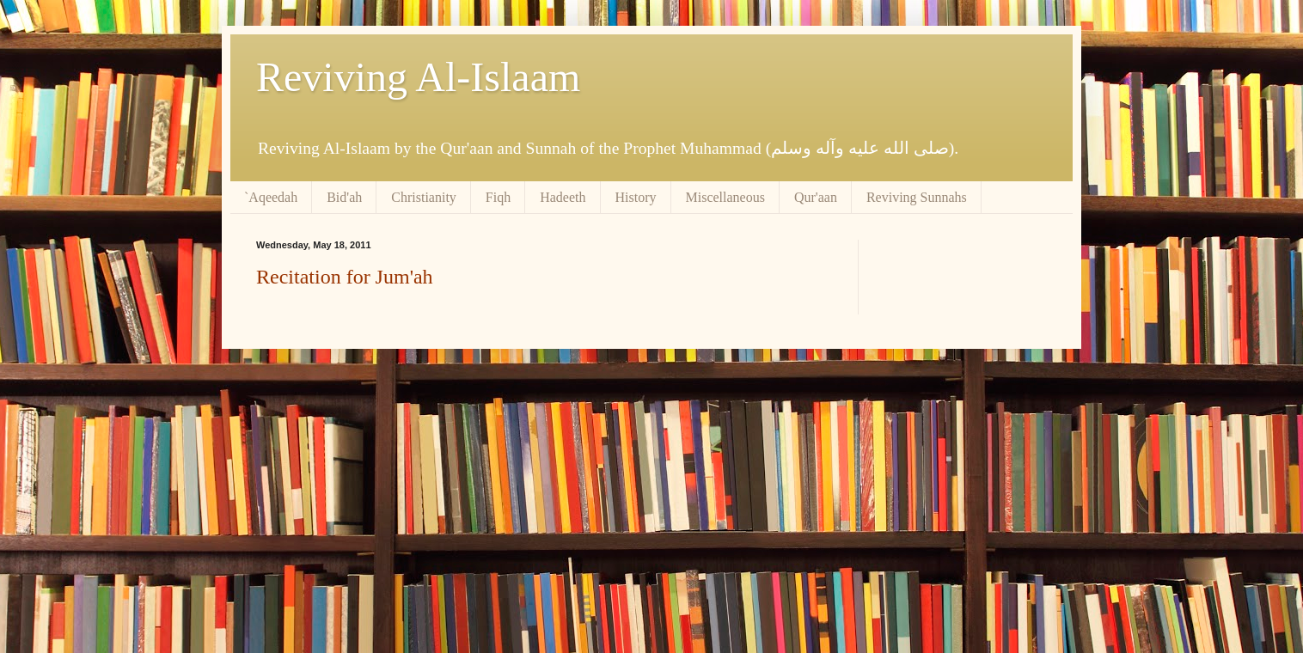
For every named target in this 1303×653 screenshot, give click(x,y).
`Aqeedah (270, 197)
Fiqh (498, 197)
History (636, 197)
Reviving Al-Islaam (418, 77)
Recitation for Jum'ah (344, 276)
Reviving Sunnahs (916, 197)
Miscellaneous (725, 197)
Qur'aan (815, 197)
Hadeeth (562, 197)
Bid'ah (344, 197)
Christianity (423, 197)
